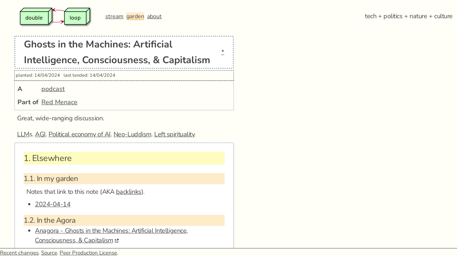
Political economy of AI (80, 134)
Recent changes (19, 252)
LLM (23, 134)
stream (114, 16)
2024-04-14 (53, 204)
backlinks (128, 191)
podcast (53, 89)
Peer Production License (88, 252)
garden (135, 16)
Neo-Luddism (132, 134)
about (154, 16)
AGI (40, 134)
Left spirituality (174, 134)
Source (49, 252)
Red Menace (59, 102)
